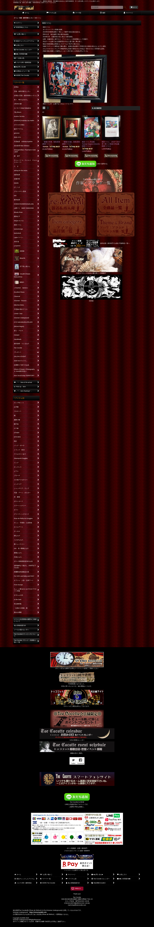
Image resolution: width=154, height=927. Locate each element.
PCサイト (78, 888)
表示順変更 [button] (96, 108)
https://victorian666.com (38, 912)
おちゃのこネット (73, 925)
